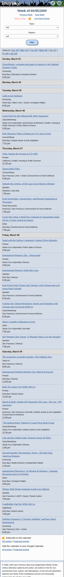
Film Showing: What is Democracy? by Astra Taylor (26, 133)
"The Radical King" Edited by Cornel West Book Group (28, 423)
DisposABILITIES (11, 168)
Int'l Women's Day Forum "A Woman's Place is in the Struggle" (31, 337)
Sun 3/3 (15, 50)
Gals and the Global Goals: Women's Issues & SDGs (26, 438)
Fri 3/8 (5, 54)
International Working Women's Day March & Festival (27, 372)
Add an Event (20, 18)
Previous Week (26, 15)
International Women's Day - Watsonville (21, 255)
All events (7, 541)
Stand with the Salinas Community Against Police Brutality (29, 240)
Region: (32, 32)
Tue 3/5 (34, 50)
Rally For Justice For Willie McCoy (19, 387)
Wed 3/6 (43, 50)
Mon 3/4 (24, 50)
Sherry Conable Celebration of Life (18, 322)
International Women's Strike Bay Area (20, 270)
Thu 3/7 (52, 50)
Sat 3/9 (13, 54)
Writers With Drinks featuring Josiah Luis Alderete (26, 489)
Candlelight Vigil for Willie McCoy (18, 504)
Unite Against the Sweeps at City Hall (20, 153)
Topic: (32, 24)
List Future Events (42, 18)
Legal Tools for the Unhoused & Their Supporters (25, 116)
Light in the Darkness (12, 96)
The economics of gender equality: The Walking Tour (27, 357)
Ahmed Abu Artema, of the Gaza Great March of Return (28, 183)
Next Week (39, 15)
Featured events (21, 541)
